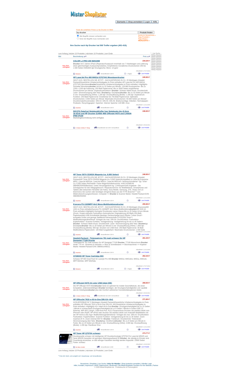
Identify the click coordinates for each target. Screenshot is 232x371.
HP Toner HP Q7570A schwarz (86, 333)
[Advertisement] (98, 151)
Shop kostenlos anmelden (131, 363)
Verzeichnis (84, 363)
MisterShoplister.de (107, 367)
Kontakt (81, 365)
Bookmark (113, 365)
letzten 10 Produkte (76, 54)
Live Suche (102, 363)
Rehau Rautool (156, 55)
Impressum (89, 365)
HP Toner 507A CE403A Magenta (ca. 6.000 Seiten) (96, 174)
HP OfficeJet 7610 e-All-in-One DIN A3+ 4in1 (93, 299)
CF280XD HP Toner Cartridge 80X (88, 256)
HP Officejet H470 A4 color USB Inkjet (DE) (92, 283)
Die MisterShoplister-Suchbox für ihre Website (135, 365)
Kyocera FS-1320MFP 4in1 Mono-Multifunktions (98, 204)
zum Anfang (63, 54)
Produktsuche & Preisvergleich (126, 367)
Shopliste (93, 363)
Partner (155, 365)
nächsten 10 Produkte (94, 54)
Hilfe (76, 365)
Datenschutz (103, 365)
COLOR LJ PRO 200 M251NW (86, 61)
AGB (96, 365)
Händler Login (147, 363)
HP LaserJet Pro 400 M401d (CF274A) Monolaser (99, 77)
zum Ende (109, 54)
